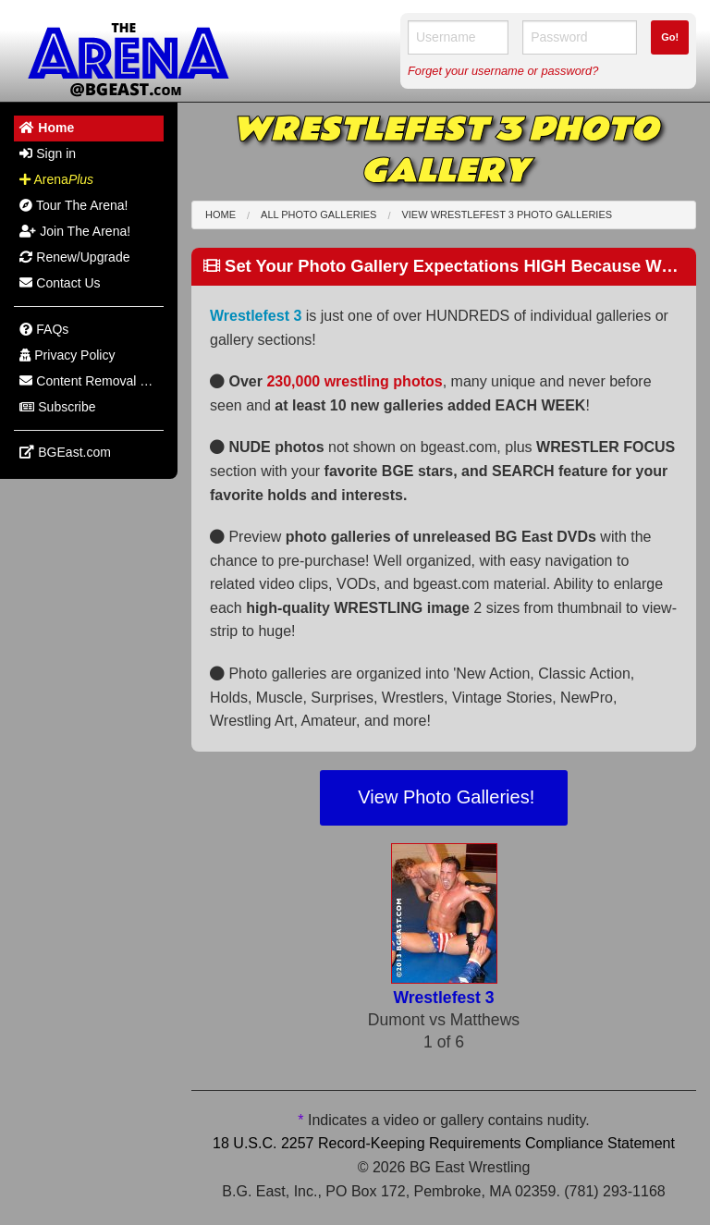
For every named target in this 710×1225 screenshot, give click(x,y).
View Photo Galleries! (443, 797)
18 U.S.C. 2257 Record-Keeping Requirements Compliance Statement (444, 1143)
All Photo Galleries (318, 214)
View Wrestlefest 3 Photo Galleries (506, 214)
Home (220, 214)
